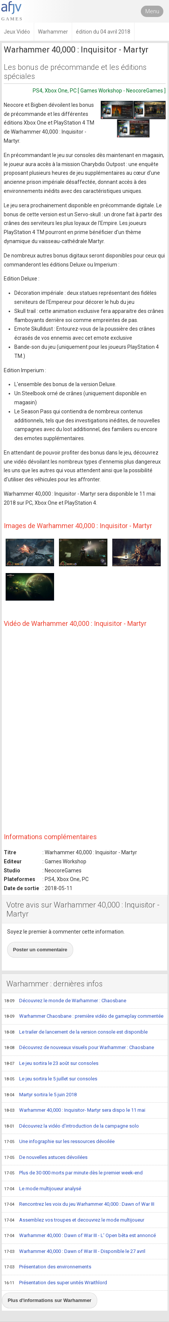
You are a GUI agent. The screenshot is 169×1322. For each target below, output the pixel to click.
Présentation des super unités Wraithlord (55, 1283)
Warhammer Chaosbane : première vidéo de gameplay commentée (83, 1016)
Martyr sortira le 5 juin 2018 (40, 1095)
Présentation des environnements (47, 1267)
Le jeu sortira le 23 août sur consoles (51, 1064)
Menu (152, 11)
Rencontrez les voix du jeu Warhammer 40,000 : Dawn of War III (79, 1204)
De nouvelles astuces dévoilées (46, 1158)
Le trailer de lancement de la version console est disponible (76, 1032)
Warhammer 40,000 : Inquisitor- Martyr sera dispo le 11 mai (74, 1110)
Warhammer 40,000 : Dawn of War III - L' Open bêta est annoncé (80, 1236)
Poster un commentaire (40, 949)
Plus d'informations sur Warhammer (50, 1300)
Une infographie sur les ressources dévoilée (59, 1142)
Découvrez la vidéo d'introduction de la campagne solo (71, 1126)
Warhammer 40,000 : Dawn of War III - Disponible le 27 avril (74, 1252)
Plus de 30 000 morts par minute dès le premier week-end (73, 1173)
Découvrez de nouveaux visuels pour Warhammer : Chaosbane (79, 1048)
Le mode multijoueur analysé (42, 1189)
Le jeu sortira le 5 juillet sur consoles (50, 1079)
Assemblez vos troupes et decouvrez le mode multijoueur (74, 1220)
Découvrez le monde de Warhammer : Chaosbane (65, 1001)
